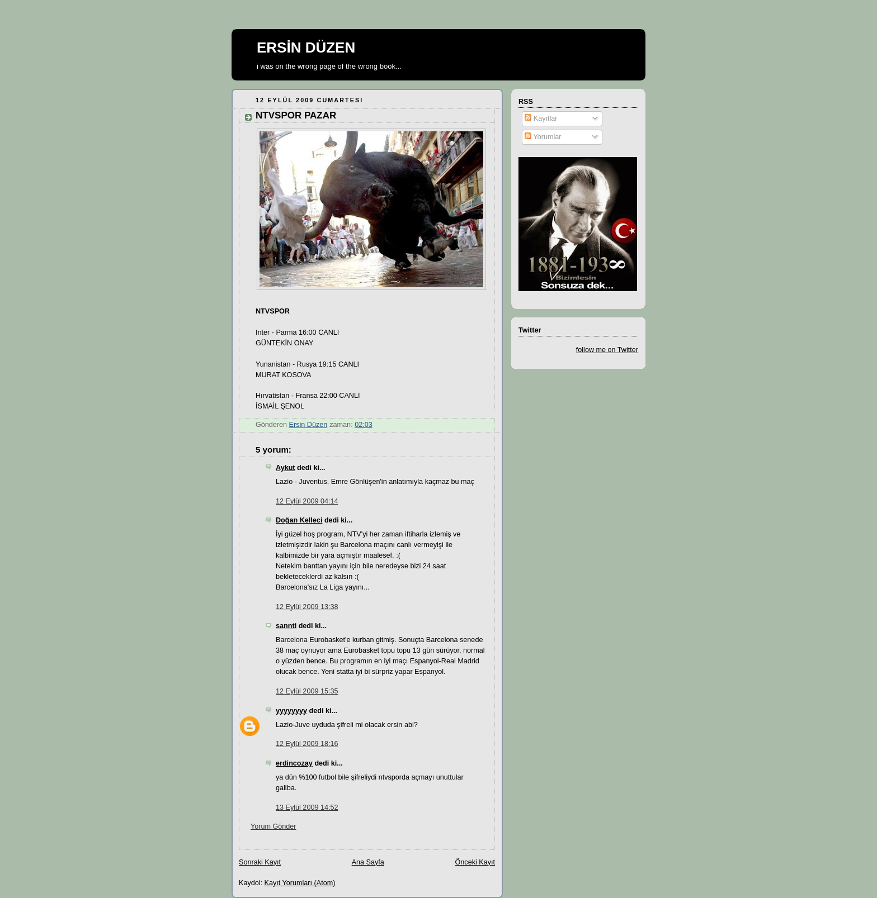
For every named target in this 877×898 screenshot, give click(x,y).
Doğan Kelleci (299, 520)
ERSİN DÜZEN (306, 47)
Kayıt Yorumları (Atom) (300, 883)
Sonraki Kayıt (260, 862)
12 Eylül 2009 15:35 (307, 691)
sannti (286, 626)
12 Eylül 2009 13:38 (307, 607)
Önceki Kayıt (475, 862)
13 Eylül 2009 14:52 (307, 807)
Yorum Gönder (273, 826)
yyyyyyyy (291, 711)
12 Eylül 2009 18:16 (307, 744)
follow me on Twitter (607, 350)
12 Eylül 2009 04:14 (307, 501)
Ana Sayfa (368, 862)
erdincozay (294, 763)
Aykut (285, 468)
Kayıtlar (541, 118)
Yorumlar (543, 137)
